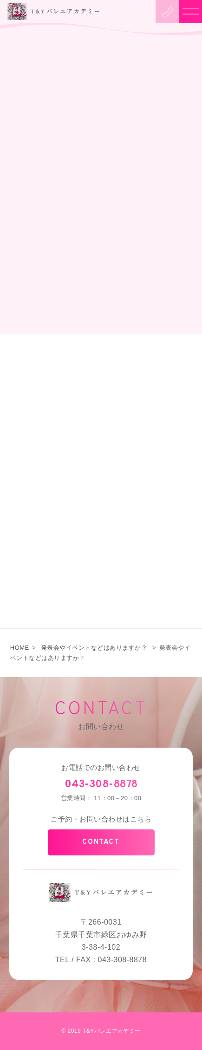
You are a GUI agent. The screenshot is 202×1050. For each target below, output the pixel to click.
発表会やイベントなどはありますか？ (94, 647)
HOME (19, 647)
